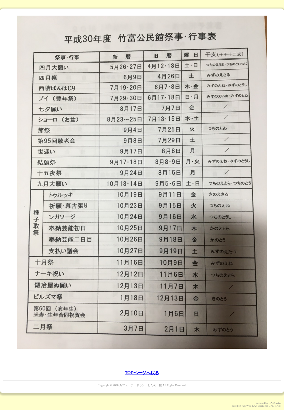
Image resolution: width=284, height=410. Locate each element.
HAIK (272, 402)
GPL (271, 405)
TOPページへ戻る (142, 372)
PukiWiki (246, 405)
